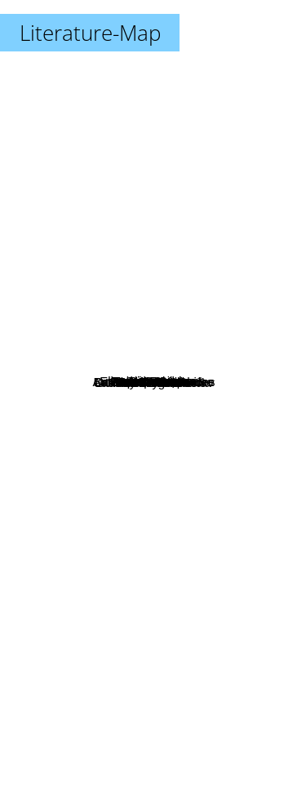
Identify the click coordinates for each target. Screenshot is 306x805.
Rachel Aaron (188, 536)
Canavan (111, 214)
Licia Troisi (114, 513)
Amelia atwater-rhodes (204, 413)
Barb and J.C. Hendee (191, 382)
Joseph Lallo (89, 434)
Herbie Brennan (141, 286)
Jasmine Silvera (147, 305)
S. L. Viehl (223, 320)
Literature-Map (90, 32)
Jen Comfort (127, 364)
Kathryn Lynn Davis (184, 477)
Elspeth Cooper (110, 386)
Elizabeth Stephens (129, 344)
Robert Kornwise (98, 418)
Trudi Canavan (110, 237)
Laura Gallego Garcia (169, 568)
